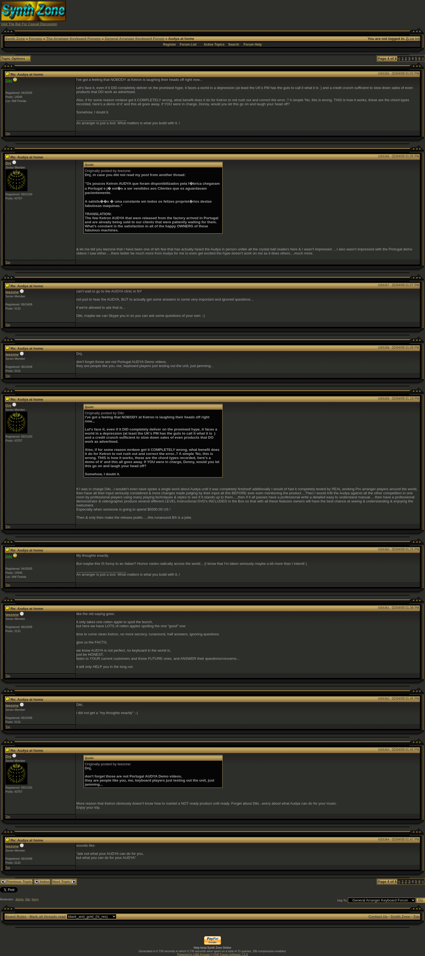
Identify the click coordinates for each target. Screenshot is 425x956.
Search (233, 44)
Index (42, 881)
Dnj (8, 163)
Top (7, 133)
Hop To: (342, 900)
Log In (413, 39)
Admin (19, 899)
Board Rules (16, 916)
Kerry (35, 899)
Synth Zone (15, 39)
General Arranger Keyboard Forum (134, 39)
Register (169, 44)
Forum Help (253, 44)
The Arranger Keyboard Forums (73, 39)
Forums (35, 39)
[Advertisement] (318, 13)
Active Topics (214, 44)
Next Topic (64, 881)
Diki (27, 899)
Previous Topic (16, 881)
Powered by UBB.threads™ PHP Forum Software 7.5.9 (212, 954)
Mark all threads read (48, 916)
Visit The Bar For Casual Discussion (29, 24)
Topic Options (15, 58)
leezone (12, 292)
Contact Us (377, 916)
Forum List (188, 44)
